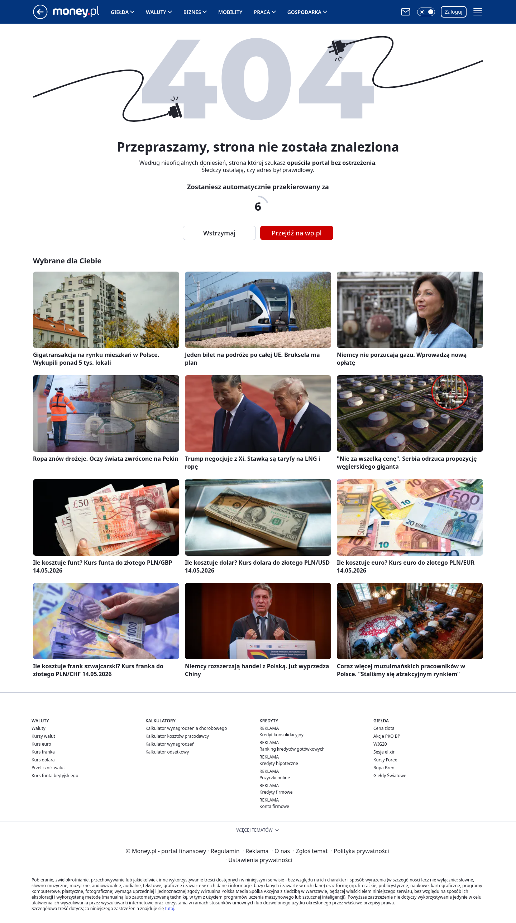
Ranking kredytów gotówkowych (292, 749)
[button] (426, 12)
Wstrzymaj (219, 233)
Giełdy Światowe (389, 776)
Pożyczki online (274, 778)
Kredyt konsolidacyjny (281, 735)
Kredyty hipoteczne (278, 763)
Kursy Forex (385, 760)
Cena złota (384, 728)
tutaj (169, 908)
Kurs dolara (43, 760)
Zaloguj (454, 11)
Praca (262, 12)
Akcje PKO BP (386, 736)
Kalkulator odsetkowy (167, 752)
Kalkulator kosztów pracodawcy (177, 736)
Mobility (230, 12)
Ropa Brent (384, 768)
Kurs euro (41, 744)
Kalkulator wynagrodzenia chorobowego (186, 728)
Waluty (156, 12)
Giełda (120, 12)
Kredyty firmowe (276, 792)
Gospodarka (304, 12)
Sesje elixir (384, 752)
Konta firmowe (274, 806)
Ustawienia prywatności (258, 860)
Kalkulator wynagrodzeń (170, 744)
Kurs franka (43, 752)
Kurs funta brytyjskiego (55, 776)
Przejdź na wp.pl (297, 233)
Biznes (192, 12)
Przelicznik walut (48, 768)
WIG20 (380, 744)
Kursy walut (43, 736)
